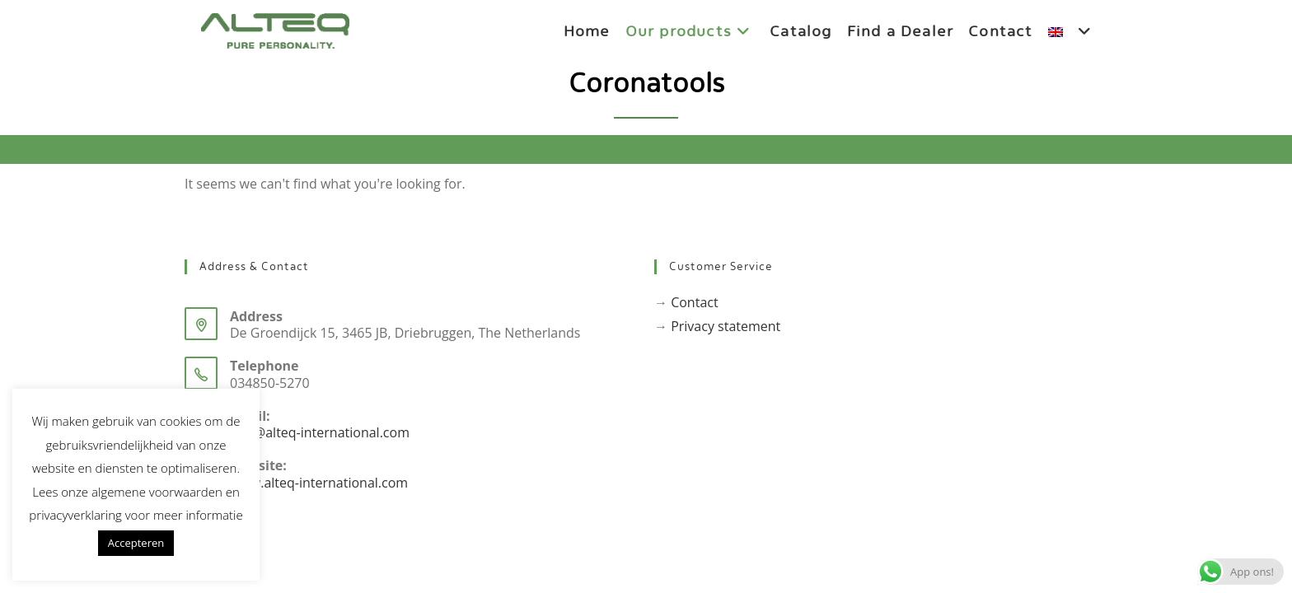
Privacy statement (725, 326)
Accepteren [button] (136, 542)
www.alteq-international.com (319, 483)
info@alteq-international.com (320, 432)
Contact (694, 302)
